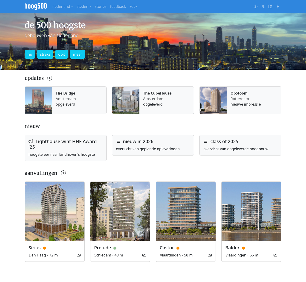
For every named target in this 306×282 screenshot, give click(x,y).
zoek (134, 6)
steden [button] (82, 6)
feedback (118, 6)
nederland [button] (61, 6)
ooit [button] (61, 54)
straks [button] (45, 54)
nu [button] (30, 54)
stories (101, 6)
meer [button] (77, 54)
